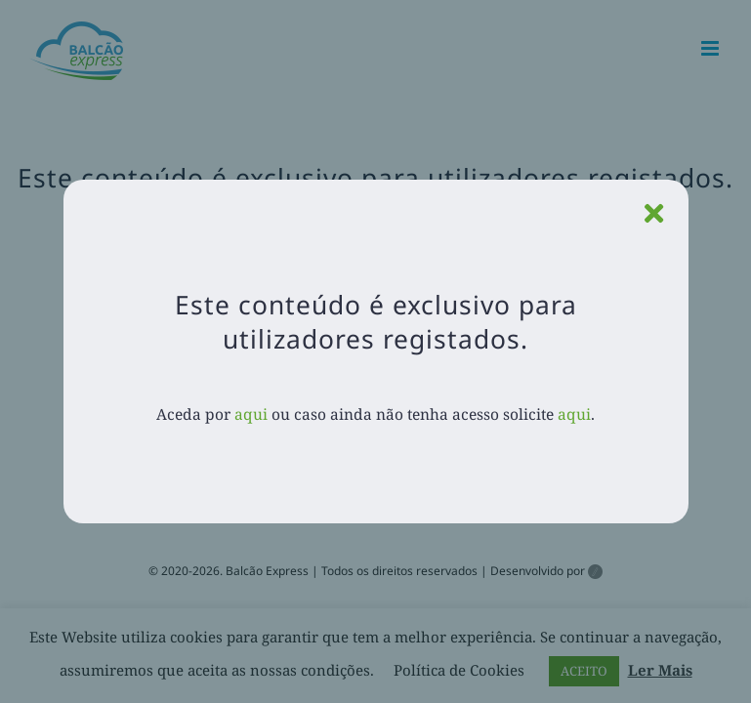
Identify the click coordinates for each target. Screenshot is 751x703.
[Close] (654, 213)
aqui (251, 414)
